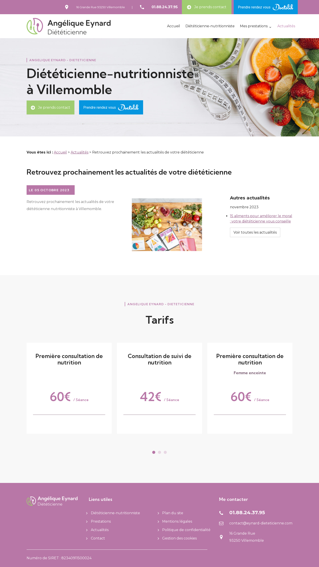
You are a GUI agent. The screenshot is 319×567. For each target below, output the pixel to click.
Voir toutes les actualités (255, 222)
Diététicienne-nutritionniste (210, 26)
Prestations (98, 521)
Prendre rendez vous (266, 7)
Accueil (173, 26)
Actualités (286, 26)
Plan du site (170, 513)
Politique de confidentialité (184, 530)
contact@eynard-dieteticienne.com (260, 523)
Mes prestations (254, 26)
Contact (95, 538)
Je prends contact (206, 7)
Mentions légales (175, 521)
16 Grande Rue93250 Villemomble (100, 7)
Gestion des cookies (177, 538)
